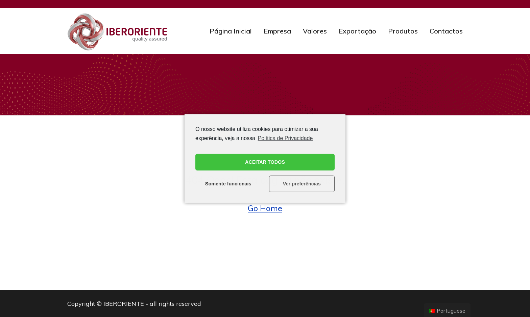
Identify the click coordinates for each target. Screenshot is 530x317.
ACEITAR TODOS (265, 162)
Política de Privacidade (285, 138)
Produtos (403, 31)
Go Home (265, 208)
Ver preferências (302, 183)
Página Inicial (231, 31)
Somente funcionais (228, 183)
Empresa (277, 31)
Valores (315, 31)
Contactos (446, 31)
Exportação (357, 31)
